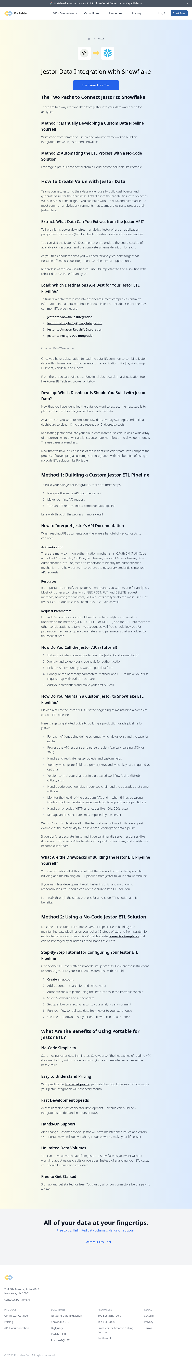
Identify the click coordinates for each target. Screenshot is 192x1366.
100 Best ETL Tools (109, 1315)
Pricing (136, 13)
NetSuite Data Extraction (66, 1315)
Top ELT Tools (106, 1322)
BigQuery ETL (59, 1328)
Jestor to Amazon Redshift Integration (74, 329)
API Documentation (16, 1328)
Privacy (148, 1322)
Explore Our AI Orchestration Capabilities (117, 3)
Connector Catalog (16, 1315)
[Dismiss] (187, 3)
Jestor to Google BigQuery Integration (74, 323)
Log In (162, 13)
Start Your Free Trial (96, 85)
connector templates (124, 936)
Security (149, 1315)
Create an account (60, 979)
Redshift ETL (59, 1334)
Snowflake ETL (60, 1322)
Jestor (101, 38)
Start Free (179, 13)
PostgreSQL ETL (61, 1340)
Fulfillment (104, 1338)
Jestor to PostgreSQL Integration (70, 336)
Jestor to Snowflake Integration (70, 317)
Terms (148, 1328)
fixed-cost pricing (77, 1084)
